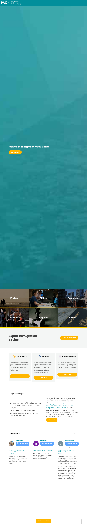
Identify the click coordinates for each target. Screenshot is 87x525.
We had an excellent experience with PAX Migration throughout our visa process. (67, 452)
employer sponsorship (53, 404)
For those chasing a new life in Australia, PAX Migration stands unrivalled (16, 452)
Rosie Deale (43, 440)
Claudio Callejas (69, 440)
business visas (62, 408)
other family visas (55, 406)
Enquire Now (15, 152)
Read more (52, 419)
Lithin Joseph (19, 440)
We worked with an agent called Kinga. (43, 450)
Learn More (19, 376)
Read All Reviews (43, 520)
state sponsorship (67, 404)
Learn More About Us (69, 337)
